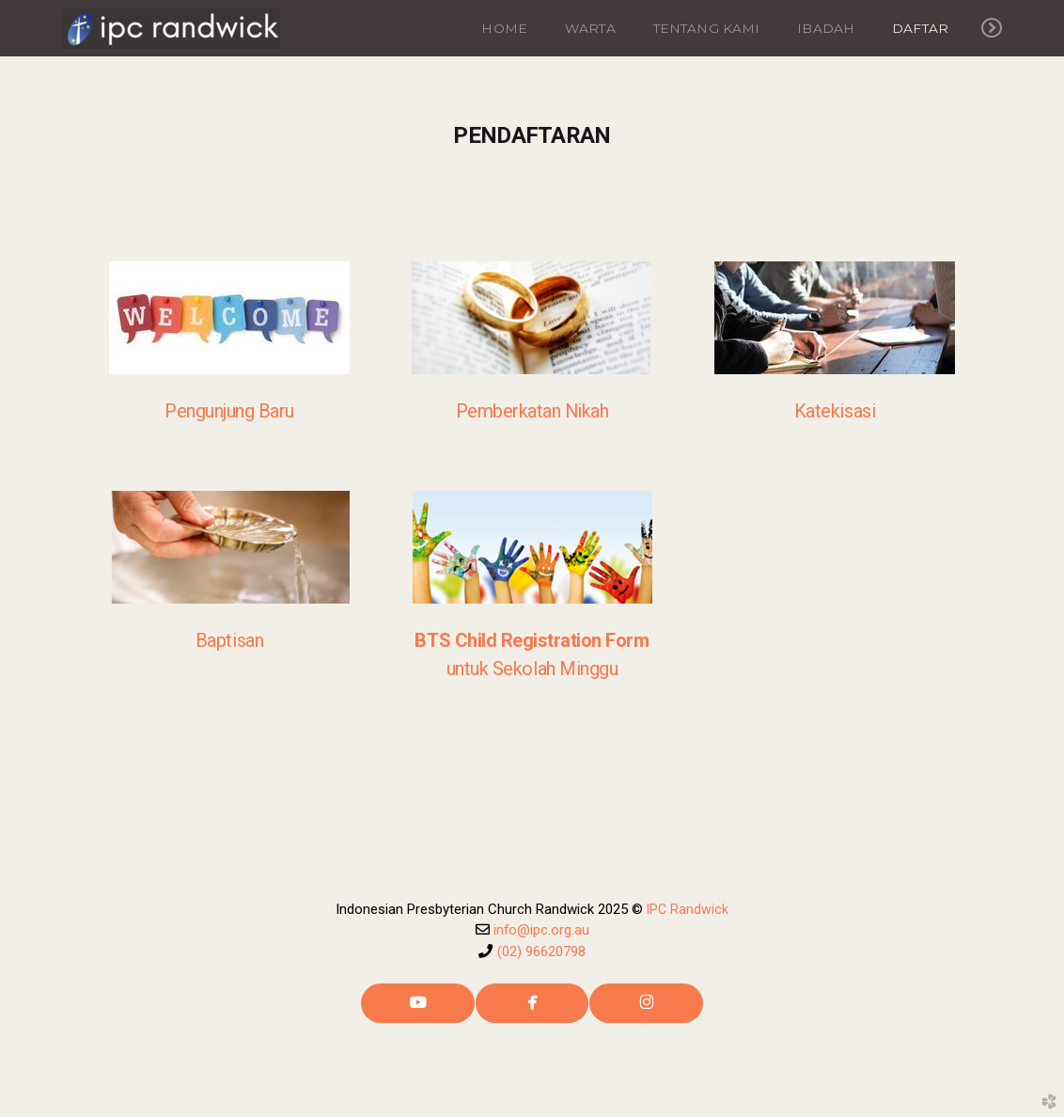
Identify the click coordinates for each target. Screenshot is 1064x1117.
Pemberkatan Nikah (532, 411)
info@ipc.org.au (541, 929)
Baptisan (229, 640)
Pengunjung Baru (229, 411)
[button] (418, 1003)
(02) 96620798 (541, 951)
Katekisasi (834, 411)
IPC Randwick (687, 909)
